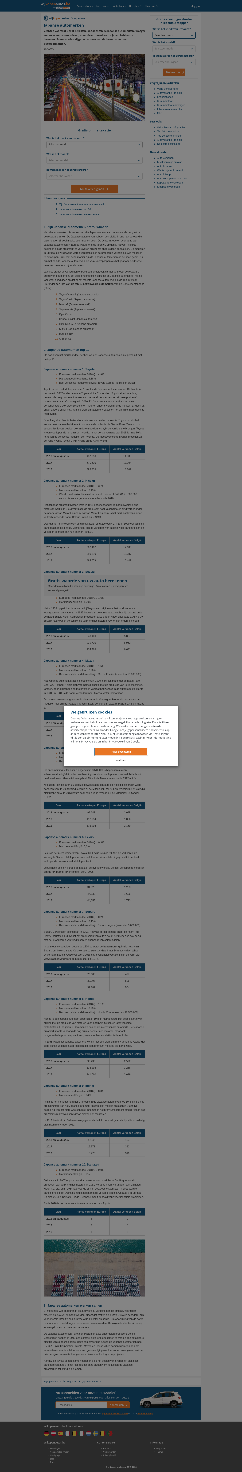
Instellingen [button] (121, 760)
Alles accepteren (121, 751)
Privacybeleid (89, 741)
